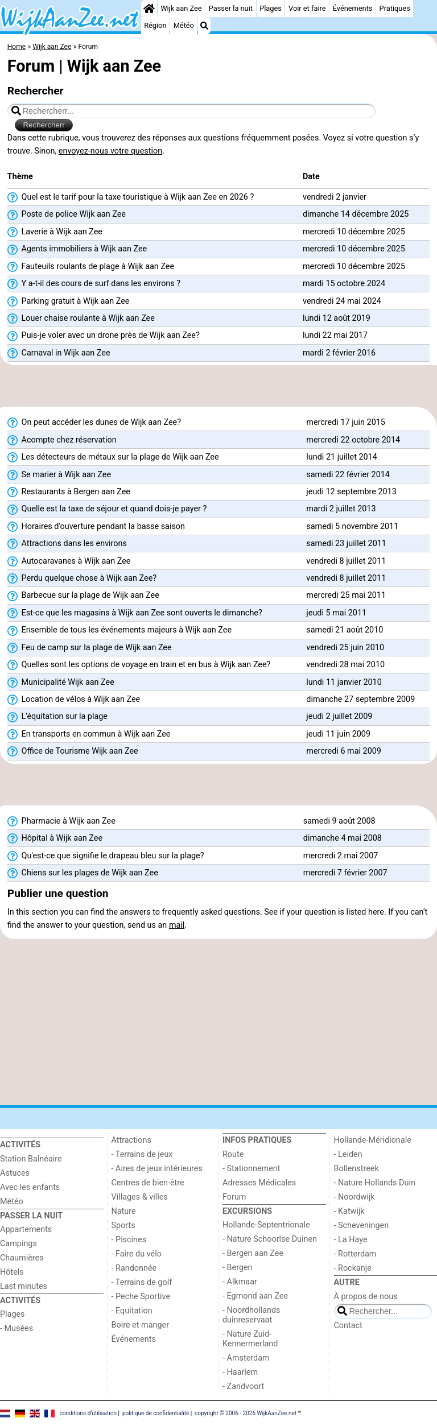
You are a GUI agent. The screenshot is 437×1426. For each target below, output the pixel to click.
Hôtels (12, 1272)
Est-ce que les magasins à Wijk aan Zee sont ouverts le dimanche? (134, 613)
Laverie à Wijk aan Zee (54, 232)
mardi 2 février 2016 (339, 353)
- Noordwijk (354, 1197)
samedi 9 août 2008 (339, 821)
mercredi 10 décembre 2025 (354, 232)
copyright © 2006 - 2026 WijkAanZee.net (245, 1413)
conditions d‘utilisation (88, 1413)
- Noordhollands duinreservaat (251, 1315)
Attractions (131, 1140)
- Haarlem (240, 1372)
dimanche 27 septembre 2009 (360, 699)
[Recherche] (204, 25)
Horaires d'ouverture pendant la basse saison (96, 527)
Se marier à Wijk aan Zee (59, 475)
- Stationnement (251, 1168)
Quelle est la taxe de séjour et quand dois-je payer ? (107, 509)
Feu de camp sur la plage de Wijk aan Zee (89, 648)
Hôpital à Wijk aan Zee (54, 838)
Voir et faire (306, 8)
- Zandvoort (243, 1386)
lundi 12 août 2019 (336, 318)
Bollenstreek (356, 1168)
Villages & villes (140, 1197)
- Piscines (129, 1240)
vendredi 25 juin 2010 (345, 647)
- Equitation (132, 1311)
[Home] (149, 8)
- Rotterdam (355, 1254)
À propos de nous (366, 1296)
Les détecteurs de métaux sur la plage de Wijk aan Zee (113, 457)
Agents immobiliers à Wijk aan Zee (77, 249)
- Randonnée (134, 1268)
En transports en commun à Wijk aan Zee (89, 734)
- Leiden (348, 1154)
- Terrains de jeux (142, 1154)
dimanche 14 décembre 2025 (356, 214)
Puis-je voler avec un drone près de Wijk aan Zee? (103, 335)
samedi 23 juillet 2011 (346, 543)
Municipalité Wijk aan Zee (60, 682)
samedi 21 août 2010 (344, 630)
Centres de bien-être (148, 1183)
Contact (348, 1325)
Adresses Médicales (259, 1183)
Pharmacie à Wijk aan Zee (61, 821)
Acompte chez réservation (62, 440)
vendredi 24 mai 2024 (342, 301)
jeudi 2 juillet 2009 (339, 716)
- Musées (16, 1328)
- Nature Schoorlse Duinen (269, 1239)
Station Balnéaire (31, 1159)
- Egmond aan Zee (255, 1296)
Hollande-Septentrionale (266, 1225)
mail (176, 925)
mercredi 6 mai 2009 (343, 751)
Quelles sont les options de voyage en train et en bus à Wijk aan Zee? (139, 665)
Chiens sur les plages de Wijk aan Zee (82, 873)
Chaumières (22, 1258)
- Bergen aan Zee (252, 1253)
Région (155, 25)
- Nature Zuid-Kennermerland (250, 1339)
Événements (353, 8)
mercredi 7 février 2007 (345, 873)
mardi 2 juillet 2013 (341, 509)
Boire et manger (141, 1325)
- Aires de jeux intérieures (157, 1168)
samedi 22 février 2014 (348, 475)
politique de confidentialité (155, 1413)
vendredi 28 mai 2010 (345, 664)
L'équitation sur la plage (57, 717)
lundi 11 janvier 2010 (343, 682)
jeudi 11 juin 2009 (338, 734)
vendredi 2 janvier (334, 197)
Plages (270, 8)
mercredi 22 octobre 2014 (353, 440)
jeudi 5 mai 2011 (336, 613)
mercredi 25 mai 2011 (346, 595)
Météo (184, 25)
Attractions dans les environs (67, 544)
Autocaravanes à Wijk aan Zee (69, 561)
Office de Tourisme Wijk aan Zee (72, 751)
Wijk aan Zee (180, 8)
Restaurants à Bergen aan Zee (68, 492)
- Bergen (237, 1267)
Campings (18, 1244)
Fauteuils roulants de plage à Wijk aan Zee (90, 267)
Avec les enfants (30, 1187)
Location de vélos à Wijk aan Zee (73, 700)
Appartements (26, 1229)
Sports (123, 1225)
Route (233, 1154)
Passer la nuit (231, 8)
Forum (234, 1197)
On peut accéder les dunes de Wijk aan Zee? (94, 423)
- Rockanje (353, 1268)
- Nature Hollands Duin (374, 1183)
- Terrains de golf (142, 1282)
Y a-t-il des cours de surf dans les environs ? (93, 284)
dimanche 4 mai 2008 (342, 838)
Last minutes (23, 1286)
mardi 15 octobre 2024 (344, 283)
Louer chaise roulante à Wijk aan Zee (81, 318)
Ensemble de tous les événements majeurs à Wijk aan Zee (119, 630)
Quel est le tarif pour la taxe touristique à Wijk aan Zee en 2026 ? (130, 197)
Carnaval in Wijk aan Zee (58, 353)
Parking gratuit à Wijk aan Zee (68, 301)
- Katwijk (349, 1211)
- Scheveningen (361, 1225)
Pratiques (395, 8)
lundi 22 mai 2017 (335, 335)
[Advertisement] (218, 390)
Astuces (15, 1173)
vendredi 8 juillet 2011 (346, 561)
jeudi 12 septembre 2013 (351, 492)
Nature (124, 1211)
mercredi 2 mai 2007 (340, 856)
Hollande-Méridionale (372, 1140)
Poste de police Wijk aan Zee (66, 214)
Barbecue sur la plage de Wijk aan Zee (83, 595)
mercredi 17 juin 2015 (345, 422)
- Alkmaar (239, 1282)
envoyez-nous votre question (110, 151)
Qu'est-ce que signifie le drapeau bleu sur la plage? (105, 856)
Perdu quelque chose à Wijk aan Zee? (81, 578)
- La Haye (351, 1240)
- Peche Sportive (141, 1296)
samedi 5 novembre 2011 (352, 526)
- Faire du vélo (137, 1254)
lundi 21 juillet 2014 (341, 457)
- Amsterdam (246, 1358)
